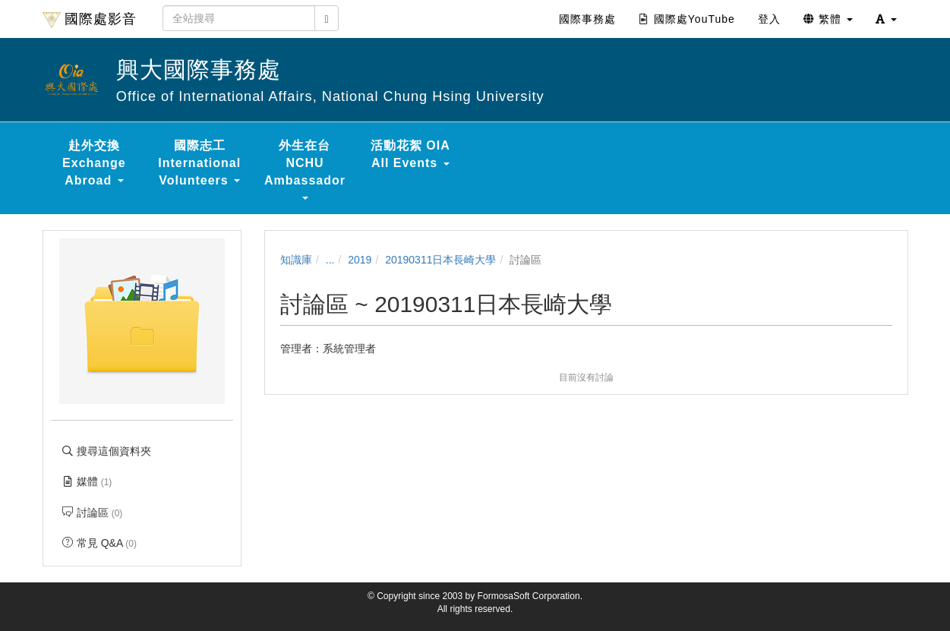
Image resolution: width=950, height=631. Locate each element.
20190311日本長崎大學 (440, 260)
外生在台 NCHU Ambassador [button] (305, 169)
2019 (359, 260)
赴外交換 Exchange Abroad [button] (94, 163)
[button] (886, 19)
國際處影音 (90, 19)
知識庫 (296, 260)
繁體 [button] (828, 19)
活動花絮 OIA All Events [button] (410, 154)
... (330, 260)
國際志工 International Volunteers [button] (199, 163)
